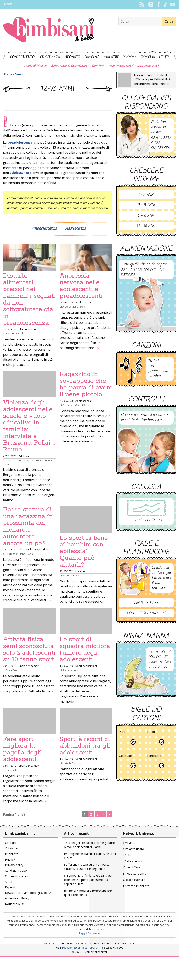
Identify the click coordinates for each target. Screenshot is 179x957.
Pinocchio (154, 756)
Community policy (17, 876)
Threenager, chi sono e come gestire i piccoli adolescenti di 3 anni (90, 845)
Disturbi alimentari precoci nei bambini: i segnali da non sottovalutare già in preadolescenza (29, 299)
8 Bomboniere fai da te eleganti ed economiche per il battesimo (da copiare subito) (88, 879)
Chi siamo (11, 848)
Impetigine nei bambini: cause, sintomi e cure (90, 856)
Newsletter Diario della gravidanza (28, 893)
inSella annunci (132, 861)
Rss (141, 4)
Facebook (158, 4)
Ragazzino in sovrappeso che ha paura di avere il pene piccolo (86, 384)
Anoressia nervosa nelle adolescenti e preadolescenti (81, 286)
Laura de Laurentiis (17, 460)
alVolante (129, 843)
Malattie (111, 57)
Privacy (10, 859)
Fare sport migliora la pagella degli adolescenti (22, 749)
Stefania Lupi (70, 670)
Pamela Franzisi (15, 770)
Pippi (122, 732)
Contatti (10, 843)
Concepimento (22, 57)
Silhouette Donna (134, 873)
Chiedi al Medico (34, 66)
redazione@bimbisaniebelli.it (80, 947)
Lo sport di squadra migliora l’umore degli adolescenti (85, 649)
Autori (9, 882)
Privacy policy (14, 865)
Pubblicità (11, 854)
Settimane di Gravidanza (69, 66)
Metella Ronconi (72, 763)
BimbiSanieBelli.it (48, 30)
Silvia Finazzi (13, 670)
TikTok (165, 4)
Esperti (10, 887)
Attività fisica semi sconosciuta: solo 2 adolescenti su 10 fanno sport (29, 649)
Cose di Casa (131, 867)
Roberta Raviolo (15, 333)
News (8, 4)
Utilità (164, 57)
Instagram (150, 4)
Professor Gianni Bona (76, 405)
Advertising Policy (17, 898)
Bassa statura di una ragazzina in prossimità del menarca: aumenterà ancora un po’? (28, 526)
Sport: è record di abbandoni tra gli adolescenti (85, 746)
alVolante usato (133, 849)
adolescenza (19, 172)
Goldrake (125, 756)
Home (8, 74)
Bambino (92, 57)
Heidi (151, 732)
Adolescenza (75, 228)
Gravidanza (50, 57)
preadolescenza (20, 142)
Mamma (130, 57)
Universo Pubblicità (136, 886)
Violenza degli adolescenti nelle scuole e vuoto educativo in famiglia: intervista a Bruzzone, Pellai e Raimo (29, 426)
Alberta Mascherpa (73, 306)
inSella (127, 855)
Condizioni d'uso (16, 870)
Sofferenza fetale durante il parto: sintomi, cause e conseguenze (87, 867)
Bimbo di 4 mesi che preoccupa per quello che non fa (88, 893)
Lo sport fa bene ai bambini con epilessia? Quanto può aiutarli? (84, 551)
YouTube (172, 4)
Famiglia (148, 57)
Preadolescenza (43, 228)
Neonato (72, 57)
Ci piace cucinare (134, 880)
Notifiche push (15, 904)
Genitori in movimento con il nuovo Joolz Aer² (125, 66)
